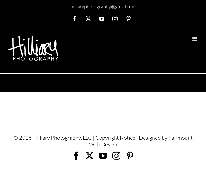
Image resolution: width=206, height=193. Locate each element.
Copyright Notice (115, 137)
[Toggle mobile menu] (195, 39)
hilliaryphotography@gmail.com (103, 6)
